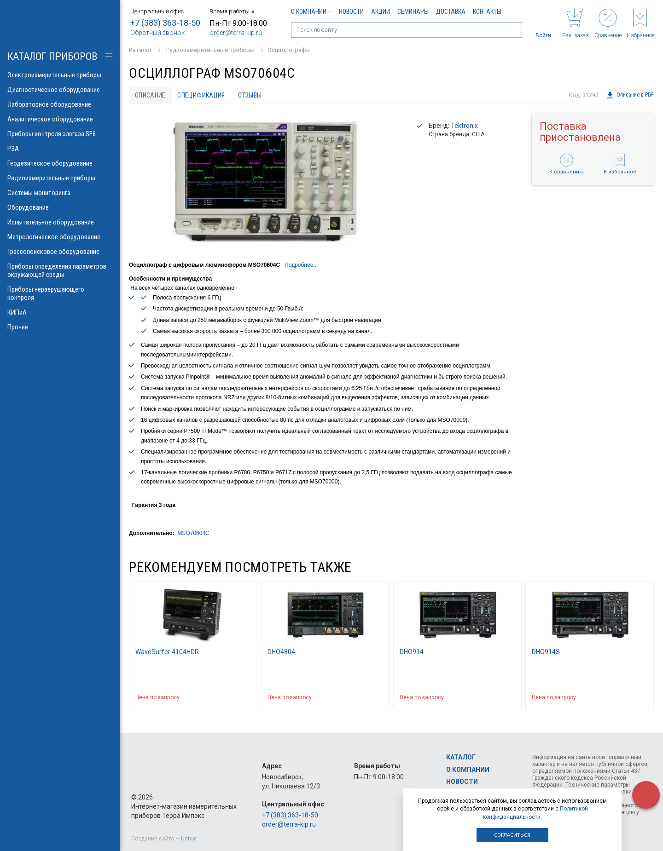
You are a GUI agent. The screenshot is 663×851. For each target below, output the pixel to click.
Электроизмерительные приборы (59, 75)
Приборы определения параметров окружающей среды (59, 270)
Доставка (450, 11)
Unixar (189, 838)
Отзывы (250, 95)
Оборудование (59, 207)
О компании (311, 11)
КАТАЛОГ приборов (52, 56)
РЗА (59, 148)
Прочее (59, 327)
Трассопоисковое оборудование (59, 251)
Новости (351, 11)
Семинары (413, 11)
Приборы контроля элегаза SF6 (59, 134)
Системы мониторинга (59, 193)
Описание (150, 95)
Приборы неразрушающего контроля (59, 293)
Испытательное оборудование (59, 222)
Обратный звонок (157, 32)
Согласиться (512, 835)
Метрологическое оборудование (59, 237)
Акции (380, 11)
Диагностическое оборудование (59, 90)
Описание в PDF (630, 95)
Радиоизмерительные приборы (59, 178)
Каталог (461, 757)
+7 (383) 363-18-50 (165, 23)
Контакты (487, 11)
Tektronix (464, 125)
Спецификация (201, 95)
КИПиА (59, 312)
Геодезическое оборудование (59, 163)
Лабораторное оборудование (59, 104)
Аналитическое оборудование (59, 119)
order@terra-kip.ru (235, 32)
